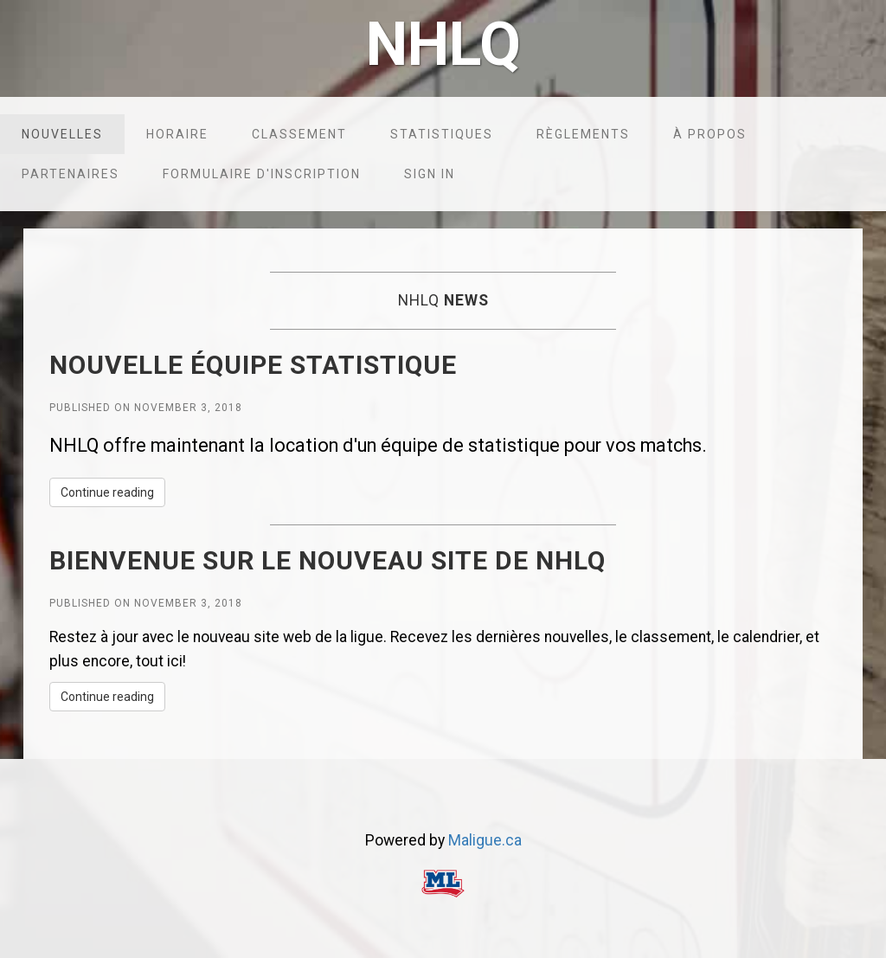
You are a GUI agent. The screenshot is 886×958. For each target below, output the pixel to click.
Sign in (429, 174)
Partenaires (70, 174)
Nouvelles (62, 134)
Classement (299, 134)
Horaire (177, 134)
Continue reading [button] (107, 492)
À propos (710, 134)
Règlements (583, 134)
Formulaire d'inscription (262, 174)
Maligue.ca (485, 840)
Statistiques (441, 134)
